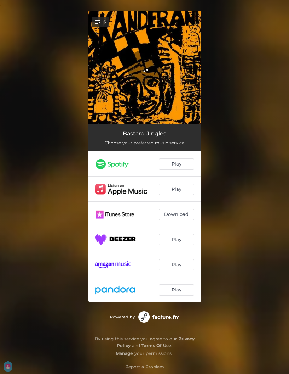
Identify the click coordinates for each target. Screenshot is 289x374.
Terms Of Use (156, 345)
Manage (124, 353)
